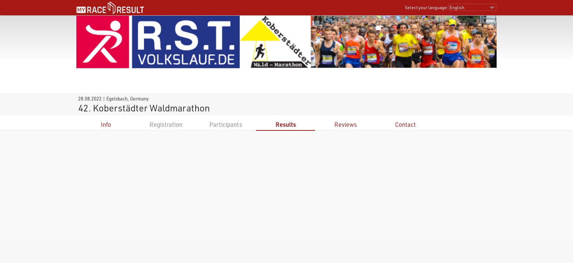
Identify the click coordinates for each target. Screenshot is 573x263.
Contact (405, 124)
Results (286, 124)
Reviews (345, 124)
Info (106, 124)
